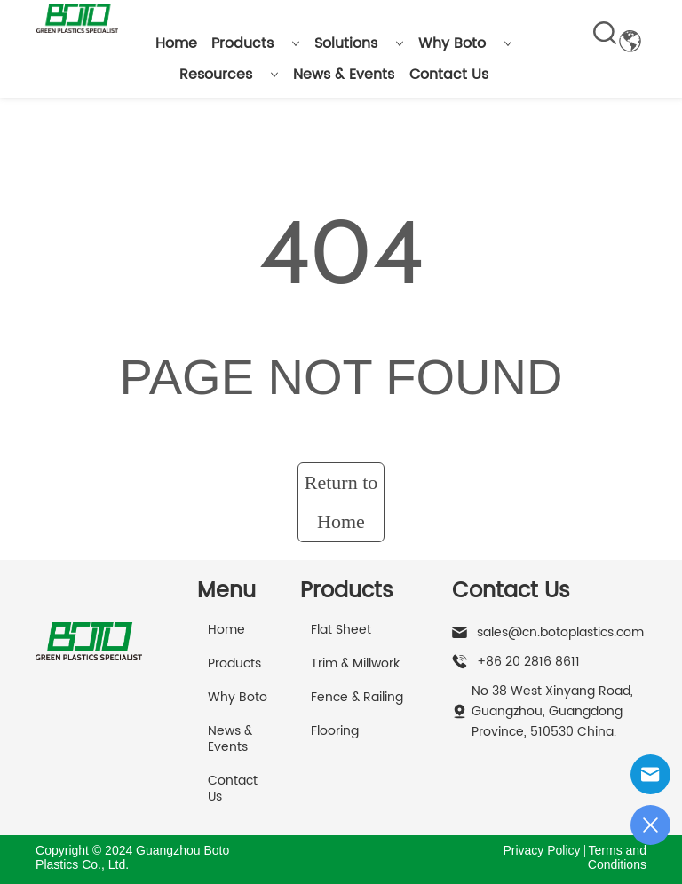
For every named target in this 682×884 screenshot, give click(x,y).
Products (255, 43)
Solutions (359, 43)
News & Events (343, 74)
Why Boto (465, 43)
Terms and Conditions (617, 857)
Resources (229, 74)
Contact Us (448, 74)
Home (176, 43)
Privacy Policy (541, 850)
